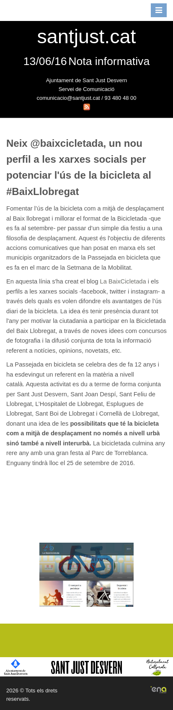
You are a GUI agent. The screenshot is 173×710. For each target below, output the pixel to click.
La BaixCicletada (123, 281)
